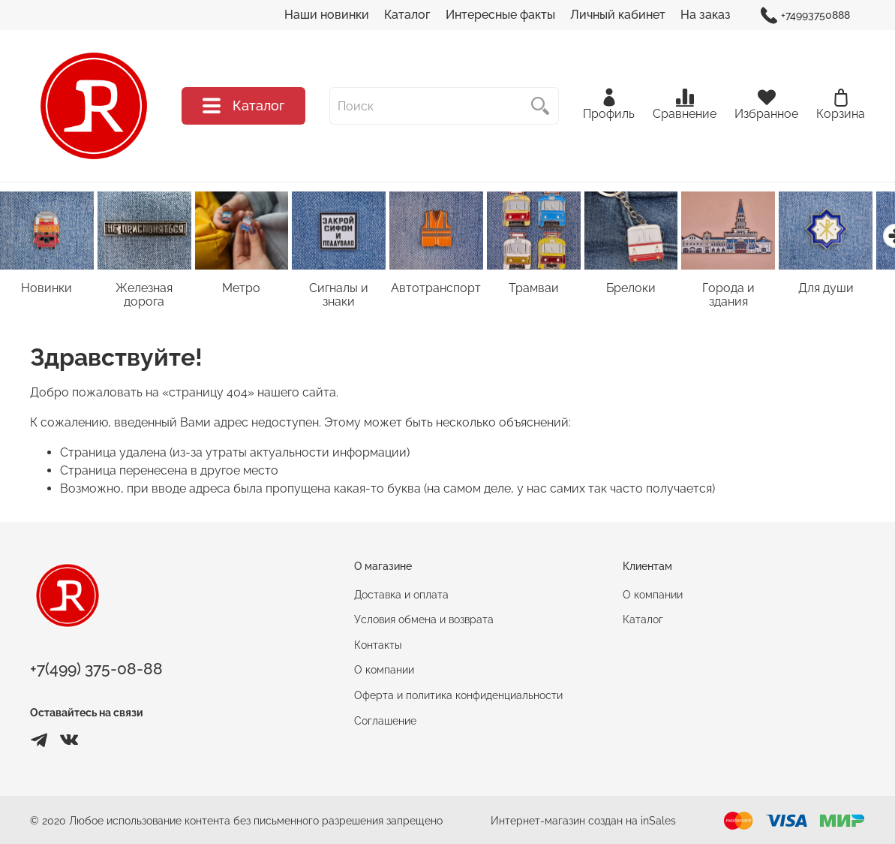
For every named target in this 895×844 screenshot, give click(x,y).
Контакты (377, 647)
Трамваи (547, 290)
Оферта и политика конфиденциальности (458, 697)
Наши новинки (326, 15)
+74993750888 (805, 15)
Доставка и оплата (401, 595)
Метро (248, 290)
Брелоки (647, 290)
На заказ (705, 15)
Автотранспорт (447, 290)
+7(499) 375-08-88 (96, 671)
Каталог (407, 15)
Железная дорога (147, 297)
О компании (384, 671)
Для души (847, 290)
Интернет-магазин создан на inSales (583, 821)
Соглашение (385, 722)
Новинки (48, 290)
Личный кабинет (617, 15)
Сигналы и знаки (347, 290)
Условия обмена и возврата (424, 621)
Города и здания (747, 290)
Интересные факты (500, 15)
